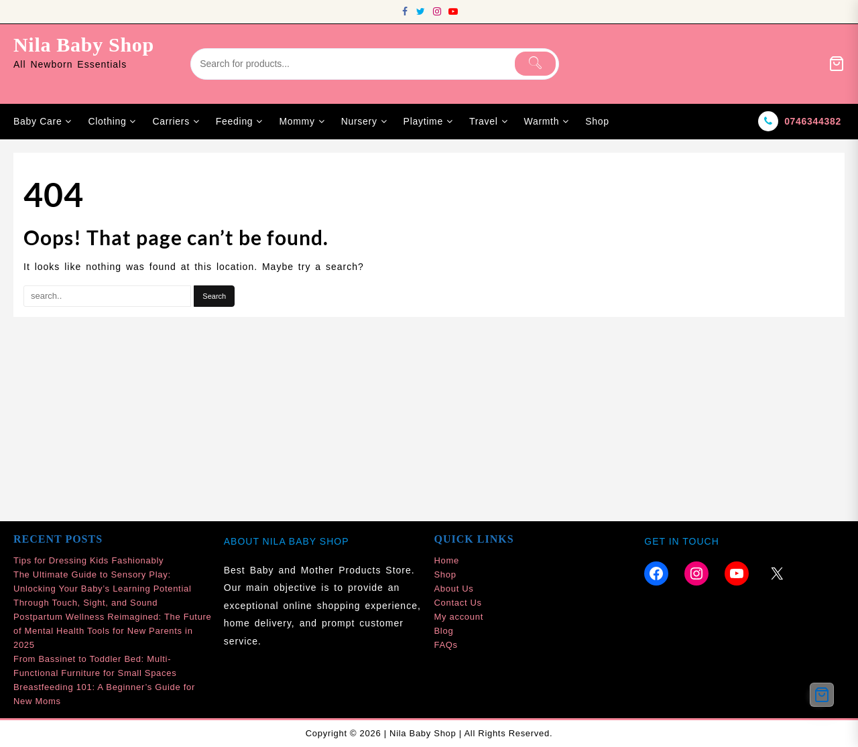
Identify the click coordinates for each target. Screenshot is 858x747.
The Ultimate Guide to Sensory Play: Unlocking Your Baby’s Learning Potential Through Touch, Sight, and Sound (102, 588)
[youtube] (453, 11)
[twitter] (421, 11)
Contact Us (458, 603)
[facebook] (405, 11)
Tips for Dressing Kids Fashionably (88, 560)
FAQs (446, 645)
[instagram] (437, 11)
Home (446, 560)
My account (458, 617)
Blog (444, 631)
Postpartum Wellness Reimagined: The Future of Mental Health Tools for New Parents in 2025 (112, 631)
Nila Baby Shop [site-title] (83, 44)
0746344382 (812, 121)
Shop (445, 574)
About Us (454, 589)
